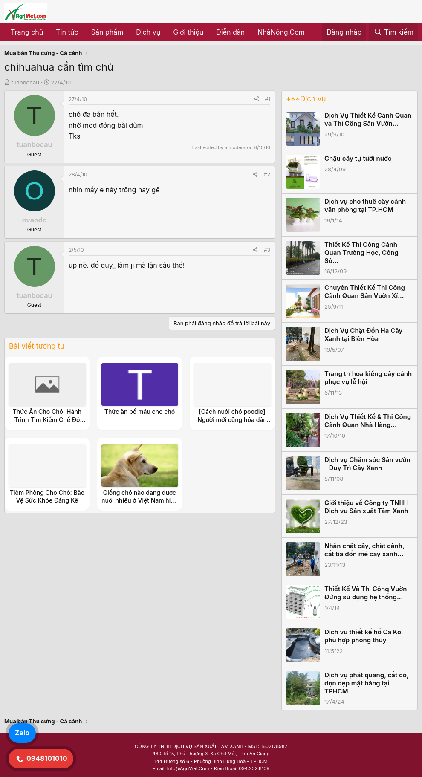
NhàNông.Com (281, 32)
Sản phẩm (107, 32)
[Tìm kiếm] (393, 32)
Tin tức (67, 32)
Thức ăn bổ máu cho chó (139, 411)
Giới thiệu (188, 32)
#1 (267, 99)
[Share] (256, 99)
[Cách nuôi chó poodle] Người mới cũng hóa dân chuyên (231, 419)
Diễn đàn (230, 32)
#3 (267, 250)
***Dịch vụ (306, 99)
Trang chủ (27, 32)
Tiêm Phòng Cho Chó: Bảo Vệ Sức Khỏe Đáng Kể (47, 496)
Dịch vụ (148, 32)
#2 (267, 174)
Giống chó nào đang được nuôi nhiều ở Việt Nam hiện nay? (139, 500)
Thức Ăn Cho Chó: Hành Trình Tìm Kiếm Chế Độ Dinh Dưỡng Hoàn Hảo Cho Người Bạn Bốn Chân (47, 423)
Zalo (22, 732)
